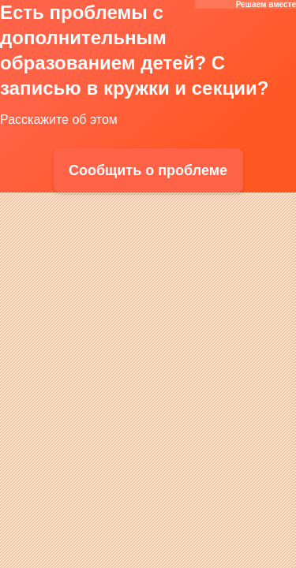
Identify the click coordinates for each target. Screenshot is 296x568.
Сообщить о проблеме (148, 170)
